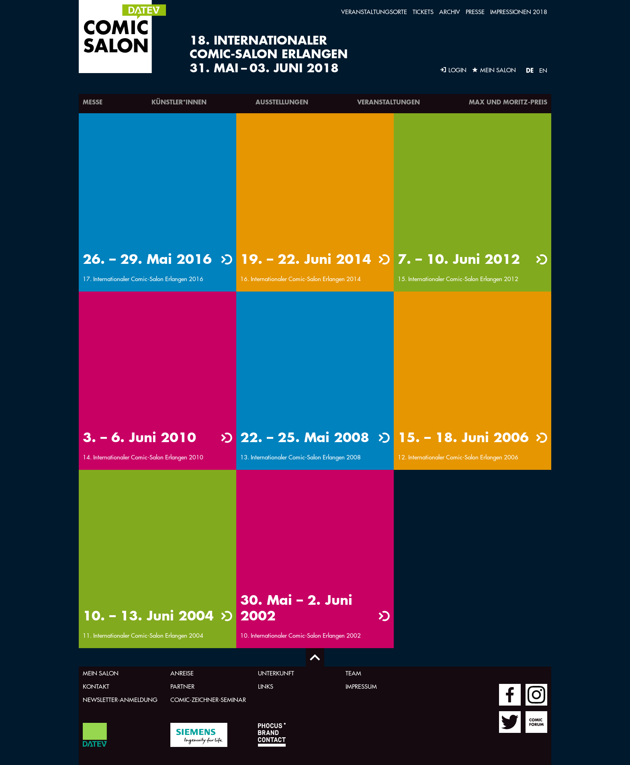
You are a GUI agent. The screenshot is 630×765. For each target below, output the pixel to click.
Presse (475, 12)
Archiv (449, 12)
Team (353, 673)
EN (543, 70)
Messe (92, 102)
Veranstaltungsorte (374, 12)
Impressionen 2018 (518, 12)
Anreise (182, 673)
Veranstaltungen (388, 102)
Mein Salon (101, 673)
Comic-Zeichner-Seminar (208, 700)
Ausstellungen (282, 102)
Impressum (361, 686)
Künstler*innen (179, 102)
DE (530, 70)
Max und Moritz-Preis (508, 102)
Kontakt (96, 686)
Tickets (423, 12)
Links (265, 686)
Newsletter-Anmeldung (120, 700)
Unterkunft (276, 673)
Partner (182, 686)
